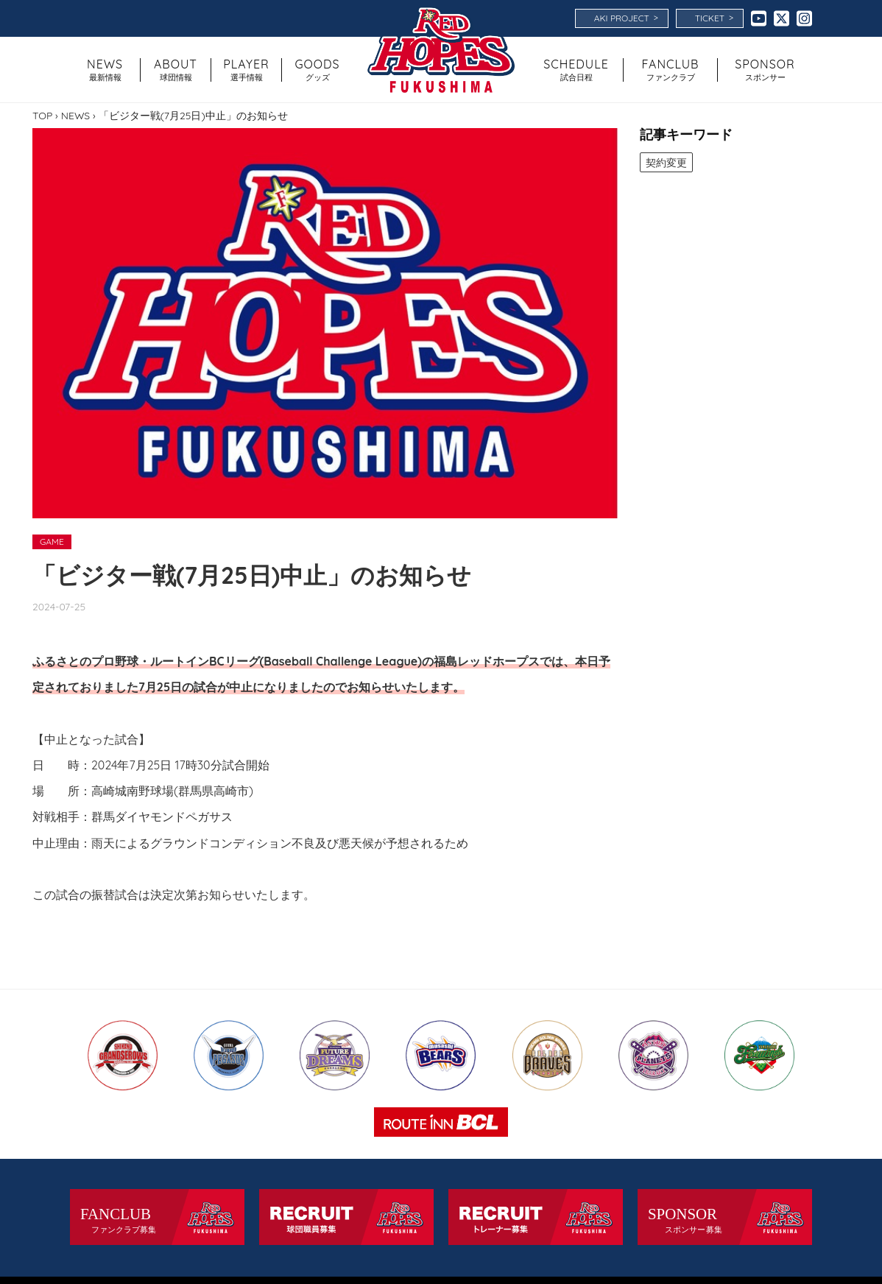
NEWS (75, 115)
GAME (52, 541)
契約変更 (667, 162)
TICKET (714, 18)
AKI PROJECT (626, 18)
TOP (42, 115)
